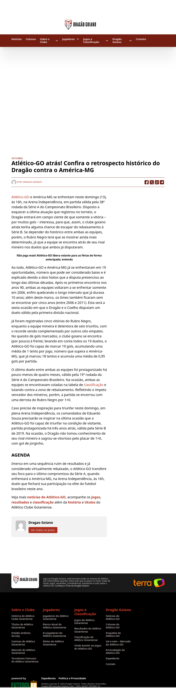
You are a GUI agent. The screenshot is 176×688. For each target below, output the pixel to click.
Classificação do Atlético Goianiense (86, 639)
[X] (151, 182)
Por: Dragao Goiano (26, 181)
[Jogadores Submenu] (77, 39)
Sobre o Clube (44, 41)
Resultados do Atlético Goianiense (87, 630)
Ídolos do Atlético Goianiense (53, 643)
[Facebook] (146, 182)
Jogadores (68, 39)
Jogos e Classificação (91, 41)
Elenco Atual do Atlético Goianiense (54, 626)
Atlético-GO (20, 197)
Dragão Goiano (117, 41)
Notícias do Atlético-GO (113, 617)
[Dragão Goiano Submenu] (130, 40)
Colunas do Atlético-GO (113, 626)
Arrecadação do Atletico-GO (115, 651)
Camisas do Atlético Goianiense (23, 643)
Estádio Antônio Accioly (20, 634)
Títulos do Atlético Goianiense (22, 626)
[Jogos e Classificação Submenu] (107, 40)
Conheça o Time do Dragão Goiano (72, 585)
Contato (141, 39)
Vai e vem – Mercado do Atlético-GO (118, 643)
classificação (93, 384)
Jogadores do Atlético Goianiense (56, 617)
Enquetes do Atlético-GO (113, 634)
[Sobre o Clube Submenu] (57, 40)
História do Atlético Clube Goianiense (22, 617)
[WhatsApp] (157, 182)
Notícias (16, 39)
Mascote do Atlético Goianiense (23, 651)
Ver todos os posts (43, 530)
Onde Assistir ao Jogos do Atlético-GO (87, 647)
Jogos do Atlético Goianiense (84, 622)
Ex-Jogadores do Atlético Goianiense (54, 634)
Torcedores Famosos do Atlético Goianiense (24, 660)
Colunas (31, 39)
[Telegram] (162, 182)
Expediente (112, 658)
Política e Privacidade (72, 678)
